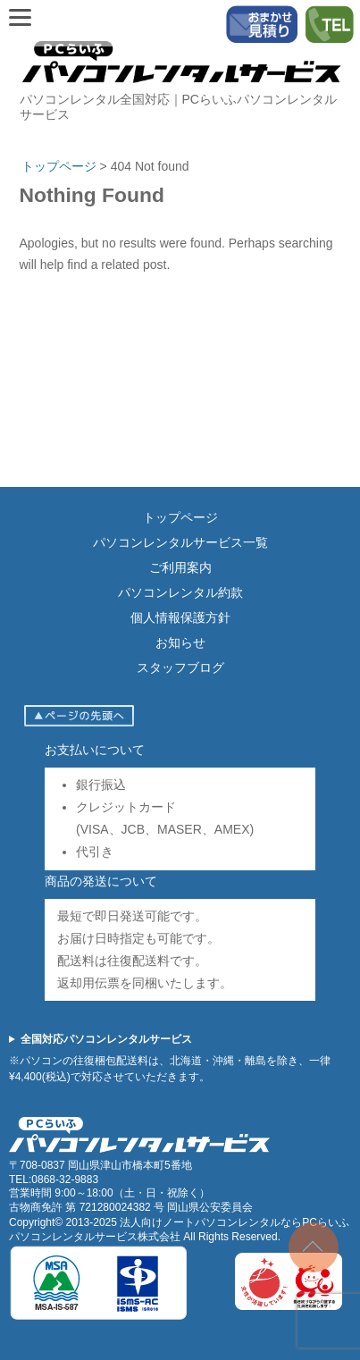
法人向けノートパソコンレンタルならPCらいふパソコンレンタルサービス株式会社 (179, 1229)
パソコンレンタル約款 (180, 592)
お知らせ (180, 642)
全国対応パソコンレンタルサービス (106, 1039)
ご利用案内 (180, 567)
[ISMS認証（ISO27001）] (98, 1317)
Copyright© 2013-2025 (64, 1222)
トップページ (180, 517)
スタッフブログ (180, 667)
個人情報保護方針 (180, 617)
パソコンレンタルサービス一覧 (180, 542)
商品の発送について (101, 881)
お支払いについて (95, 750)
